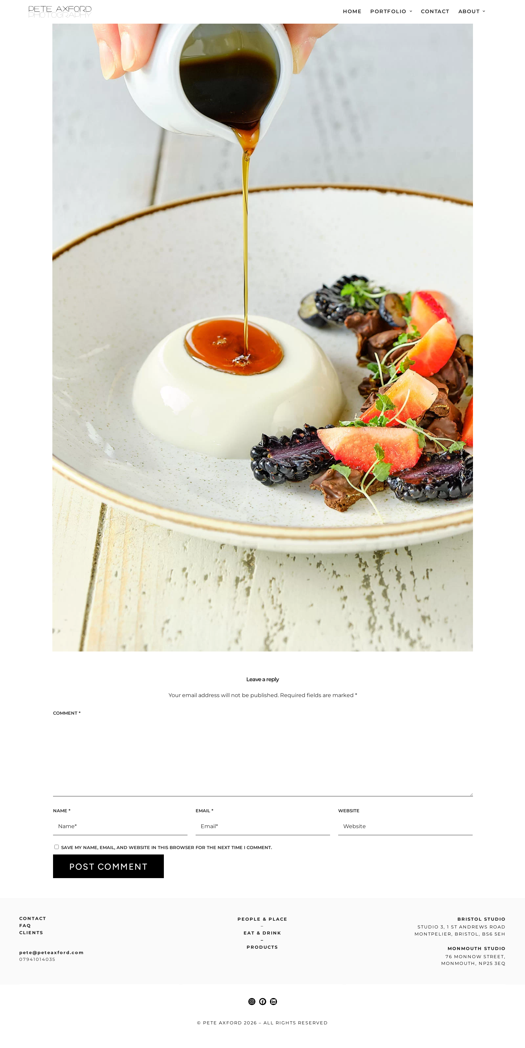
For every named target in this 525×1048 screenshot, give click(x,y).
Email (204, 812)
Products (262, 948)
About (469, 11)
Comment (66, 714)
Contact (435, 11)
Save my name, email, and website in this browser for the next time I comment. (166, 848)
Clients (31, 934)
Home (352, 11)
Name (61, 812)
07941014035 (37, 960)
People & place (263, 920)
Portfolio (388, 11)
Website (348, 812)
